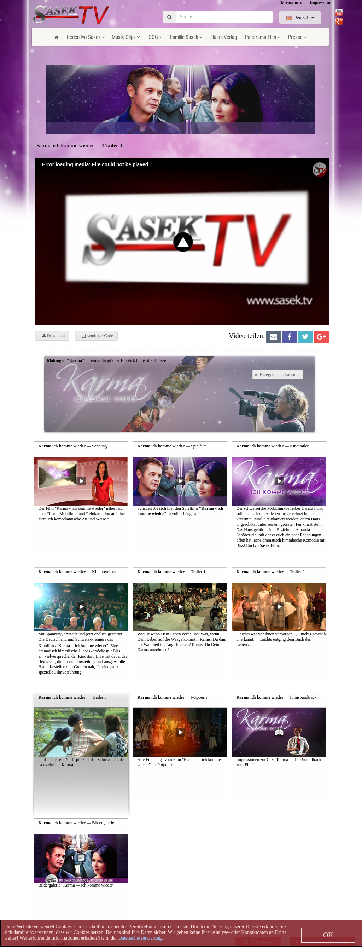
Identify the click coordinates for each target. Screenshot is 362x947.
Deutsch (300, 17)
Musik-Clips (126, 37)
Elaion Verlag (223, 37)
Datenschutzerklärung (140, 938)
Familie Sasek (186, 37)
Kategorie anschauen (275, 374)
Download (53, 335)
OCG (155, 37)
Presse (297, 37)
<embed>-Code (97, 335)
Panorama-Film (262, 37)
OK (328, 935)
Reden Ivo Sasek (86, 37)
